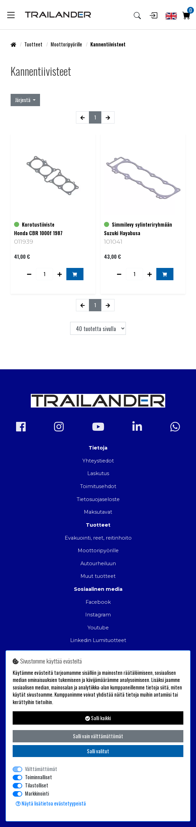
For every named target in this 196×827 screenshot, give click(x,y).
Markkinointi (37, 793)
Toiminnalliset (38, 777)
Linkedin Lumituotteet (98, 640)
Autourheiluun (98, 563)
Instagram (98, 615)
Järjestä (23, 99)
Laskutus (98, 473)
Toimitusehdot (98, 486)
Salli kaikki (98, 718)
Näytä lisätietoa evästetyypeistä (51, 803)
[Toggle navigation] (11, 14)
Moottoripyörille (67, 44)
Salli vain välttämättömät (98, 736)
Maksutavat (98, 512)
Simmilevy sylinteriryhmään (142, 224)
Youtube (98, 628)
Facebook (98, 602)
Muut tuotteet (98, 576)
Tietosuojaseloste (98, 499)
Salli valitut (98, 751)
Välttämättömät (41, 768)
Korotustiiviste (38, 224)
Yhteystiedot (98, 461)
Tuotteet (33, 44)
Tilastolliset (36, 785)
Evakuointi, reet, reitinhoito (98, 538)
